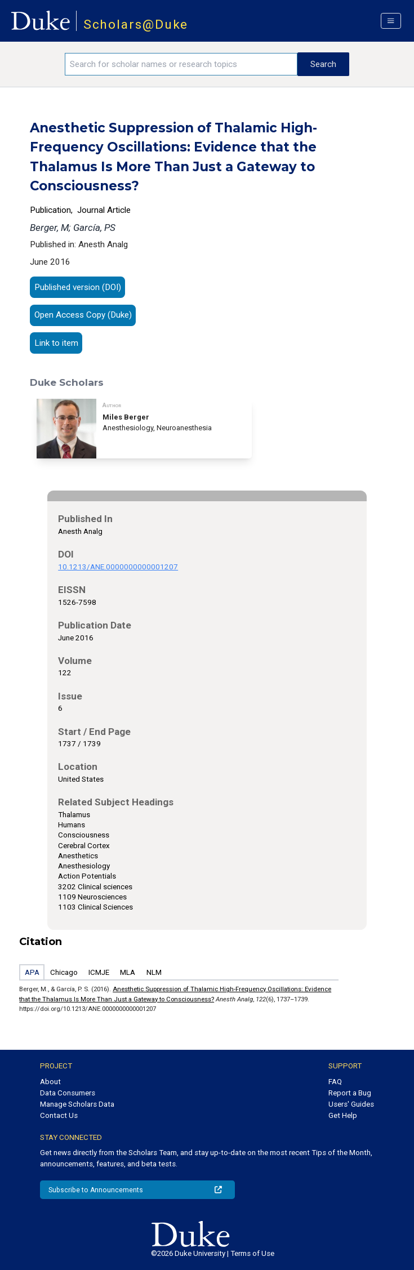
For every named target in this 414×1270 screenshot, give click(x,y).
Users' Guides (351, 1104)
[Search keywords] (181, 64)
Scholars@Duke (136, 24)
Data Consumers (67, 1093)
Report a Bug (349, 1093)
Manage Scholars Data (77, 1104)
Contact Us (59, 1115)
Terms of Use (252, 1253)
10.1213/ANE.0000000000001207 (118, 567)
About (50, 1081)
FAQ (335, 1081)
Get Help (342, 1115)
